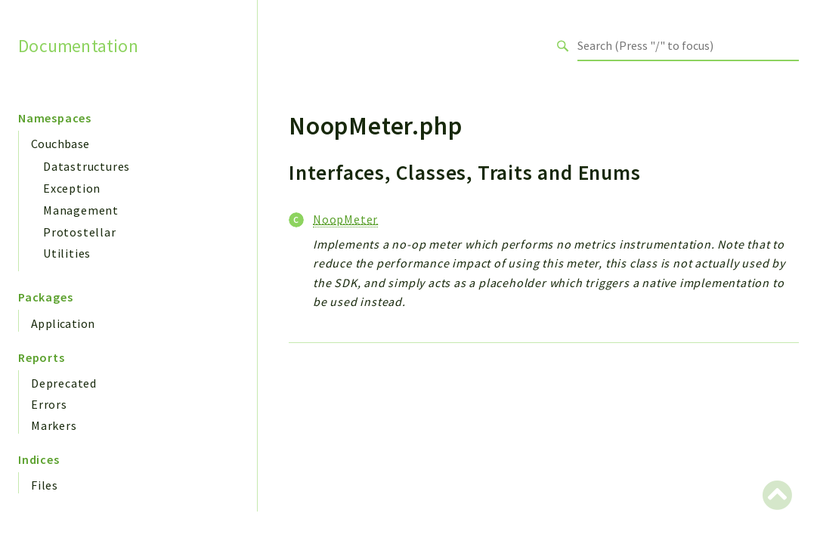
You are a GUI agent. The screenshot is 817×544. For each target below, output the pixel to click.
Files (44, 485)
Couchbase (60, 143)
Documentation (78, 45)
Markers (54, 425)
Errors (49, 404)
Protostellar (79, 232)
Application (62, 323)
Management (81, 210)
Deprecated (64, 383)
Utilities (67, 253)
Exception (72, 188)
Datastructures (86, 166)
